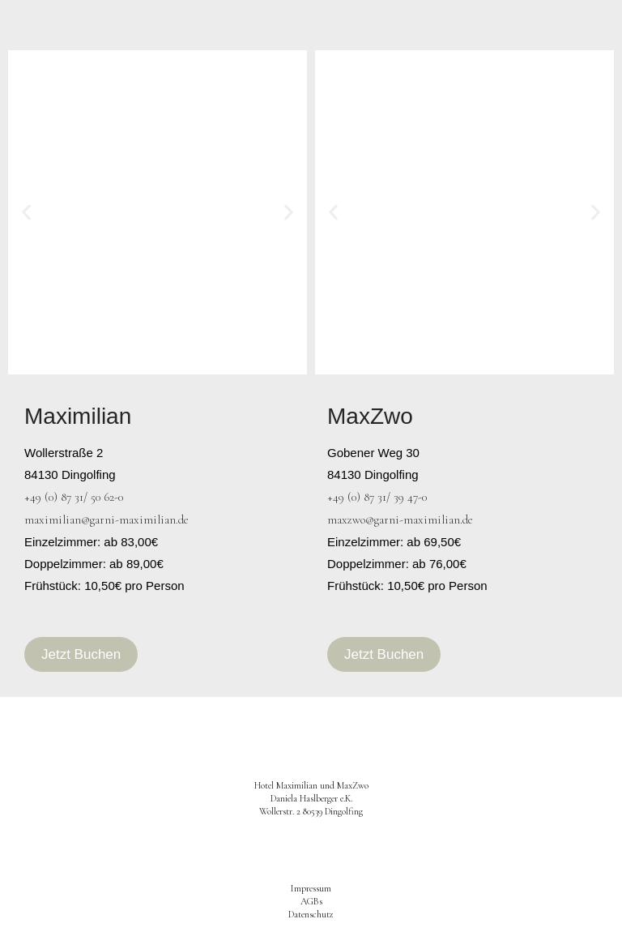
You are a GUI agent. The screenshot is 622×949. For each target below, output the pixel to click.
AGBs (311, 901)
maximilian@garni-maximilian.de (106, 519)
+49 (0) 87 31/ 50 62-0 (73, 496)
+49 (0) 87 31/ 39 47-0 (377, 496)
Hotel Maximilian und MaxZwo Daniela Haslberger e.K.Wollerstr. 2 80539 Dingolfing (311, 798)
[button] (26, 213)
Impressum (311, 888)
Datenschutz (311, 914)
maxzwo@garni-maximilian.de (400, 519)
